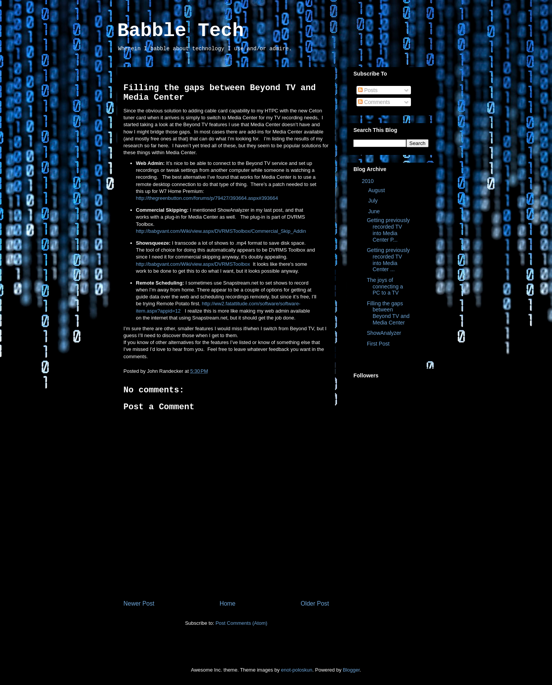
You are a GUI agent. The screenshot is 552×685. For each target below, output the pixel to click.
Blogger (351, 670)
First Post (378, 344)
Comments (374, 102)
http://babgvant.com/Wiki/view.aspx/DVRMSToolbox (193, 264)
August (377, 190)
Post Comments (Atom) (241, 623)
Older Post (315, 603)
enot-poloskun (296, 670)
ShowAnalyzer (384, 333)
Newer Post (138, 603)
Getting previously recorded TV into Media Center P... (388, 229)
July (373, 201)
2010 (368, 181)
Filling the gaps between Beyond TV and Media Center (388, 313)
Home (228, 603)
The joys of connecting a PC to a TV (385, 286)
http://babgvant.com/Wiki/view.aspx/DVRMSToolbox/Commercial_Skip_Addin (221, 231)
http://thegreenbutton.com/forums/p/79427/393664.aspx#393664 (207, 198)
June (374, 211)
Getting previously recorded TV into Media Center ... (388, 259)
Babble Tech (180, 31)
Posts (368, 90)
